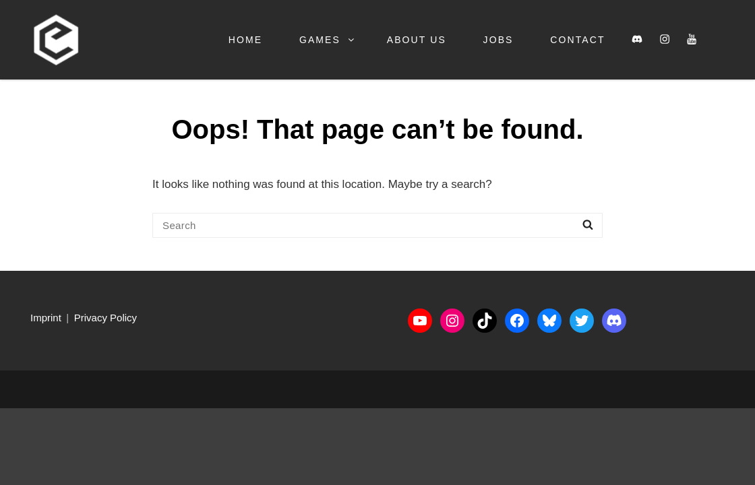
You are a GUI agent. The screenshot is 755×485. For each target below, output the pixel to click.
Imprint (45, 317)
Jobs (498, 39)
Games (327, 39)
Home (245, 39)
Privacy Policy (105, 317)
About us (416, 39)
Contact (577, 39)
